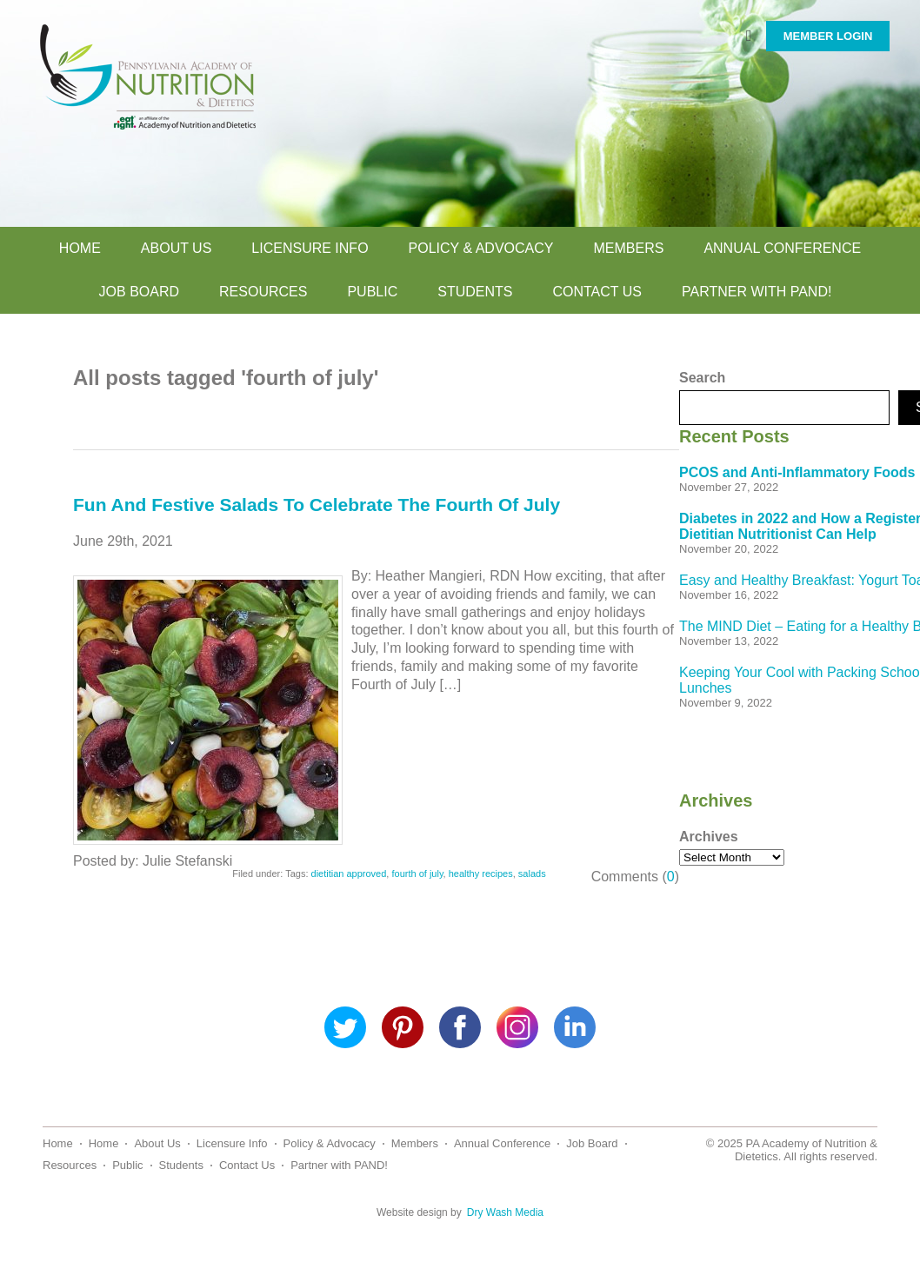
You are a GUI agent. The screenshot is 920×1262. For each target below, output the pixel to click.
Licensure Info (309, 248)
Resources (263, 291)
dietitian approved (349, 873)
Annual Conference (782, 248)
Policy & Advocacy (481, 248)
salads (532, 873)
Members (628, 248)
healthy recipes (481, 873)
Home (80, 248)
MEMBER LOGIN (828, 36)
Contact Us (597, 291)
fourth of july (417, 873)
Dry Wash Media (505, 1212)
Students (474, 291)
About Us (176, 248)
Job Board (139, 291)
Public (372, 291)
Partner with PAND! (756, 291)
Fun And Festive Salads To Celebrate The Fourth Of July (316, 505)
